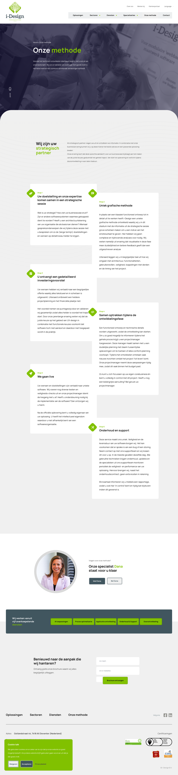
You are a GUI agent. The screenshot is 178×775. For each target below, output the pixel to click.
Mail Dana (97, 581)
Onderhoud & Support (128, 621)
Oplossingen (78, 15)
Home (35, 42)
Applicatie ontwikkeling (105, 621)
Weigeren (15, 762)
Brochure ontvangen (115, 680)
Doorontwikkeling (151, 621)
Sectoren (94, 15)
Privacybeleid (42, 762)
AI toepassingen (61, 621)
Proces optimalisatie (83, 621)
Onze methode (150, 15)
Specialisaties (129, 15)
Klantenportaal (154, 6)
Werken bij (141, 6)
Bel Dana (114, 581)
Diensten (110, 15)
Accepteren (28, 762)
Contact (166, 15)
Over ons (130, 6)
